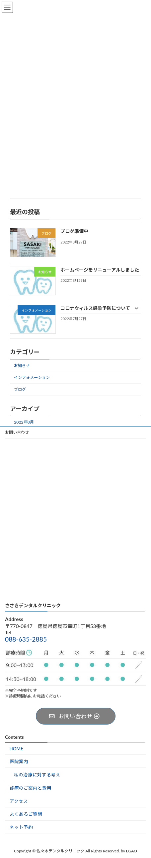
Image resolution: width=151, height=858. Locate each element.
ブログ (20, 389)
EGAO (131, 850)
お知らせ (22, 365)
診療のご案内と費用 (30, 787)
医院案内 (19, 761)
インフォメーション (32, 377)
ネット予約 (21, 827)
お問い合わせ (17, 432)
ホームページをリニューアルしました (99, 269)
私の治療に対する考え (37, 774)
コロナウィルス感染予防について (99, 308)
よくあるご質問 (26, 814)
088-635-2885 (26, 639)
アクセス (19, 800)
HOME (16, 748)
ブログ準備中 (74, 231)
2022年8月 (24, 422)
